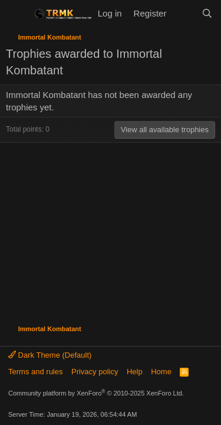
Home (161, 371)
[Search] (207, 13)
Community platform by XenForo (96, 393)
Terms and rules (35, 371)
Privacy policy (94, 371)
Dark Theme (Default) (49, 355)
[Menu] (16, 13)
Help (135, 371)
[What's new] (183, 13)
